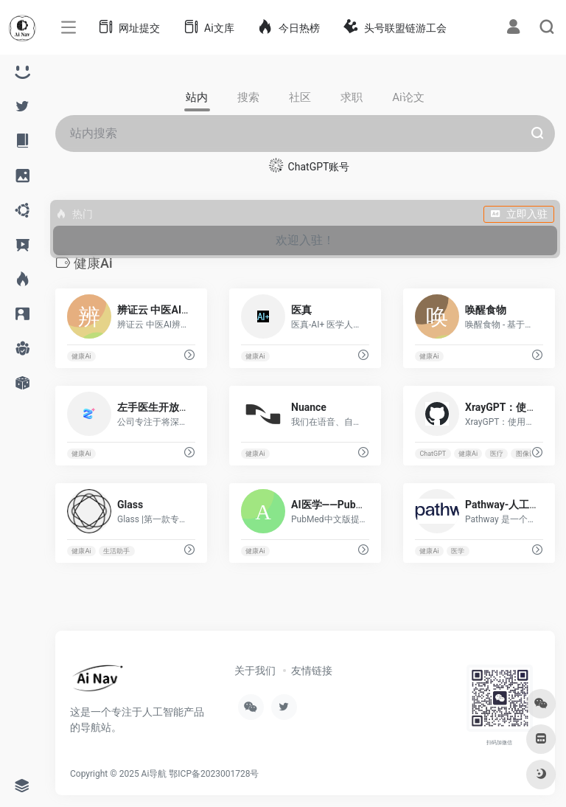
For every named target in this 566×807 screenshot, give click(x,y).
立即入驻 (519, 214)
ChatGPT (432, 453)
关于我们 (255, 670)
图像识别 (529, 453)
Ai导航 (154, 774)
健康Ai (81, 356)
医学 (457, 551)
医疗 (496, 453)
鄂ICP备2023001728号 (214, 774)
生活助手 (116, 551)
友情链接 (311, 670)
